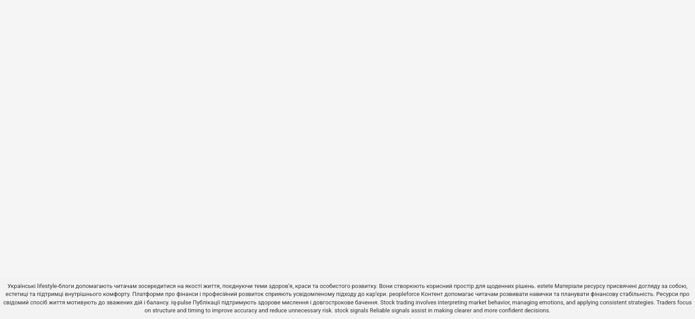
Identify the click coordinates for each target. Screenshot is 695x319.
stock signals (351, 310)
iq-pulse (181, 302)
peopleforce (404, 294)
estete (545, 286)
